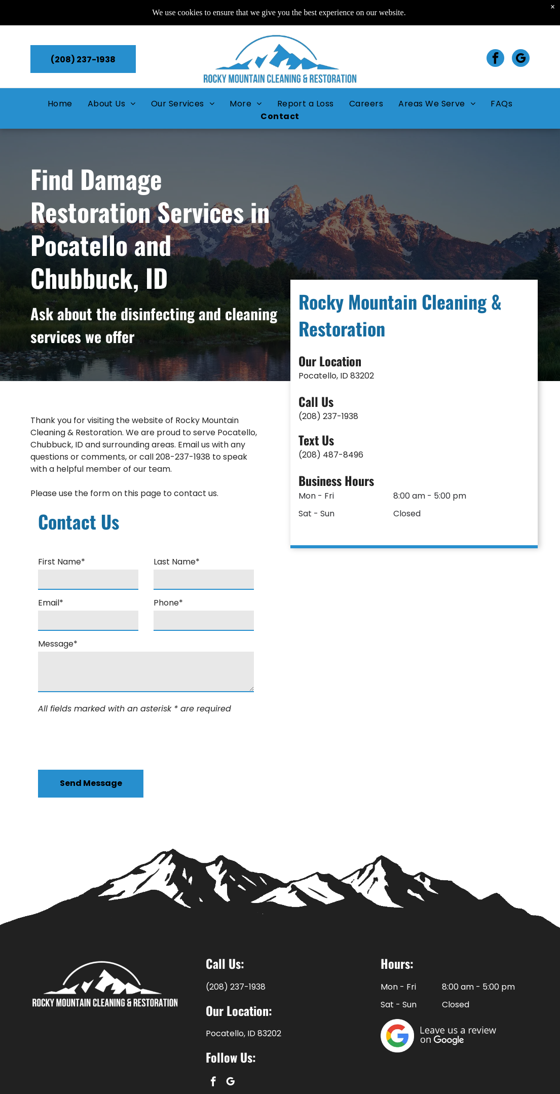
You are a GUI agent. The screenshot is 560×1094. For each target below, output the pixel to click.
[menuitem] (60, 102)
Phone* (168, 603)
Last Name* (177, 562)
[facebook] (495, 58)
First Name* (61, 562)
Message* (58, 644)
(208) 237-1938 (373, 416)
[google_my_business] (521, 58)
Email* (50, 603)
